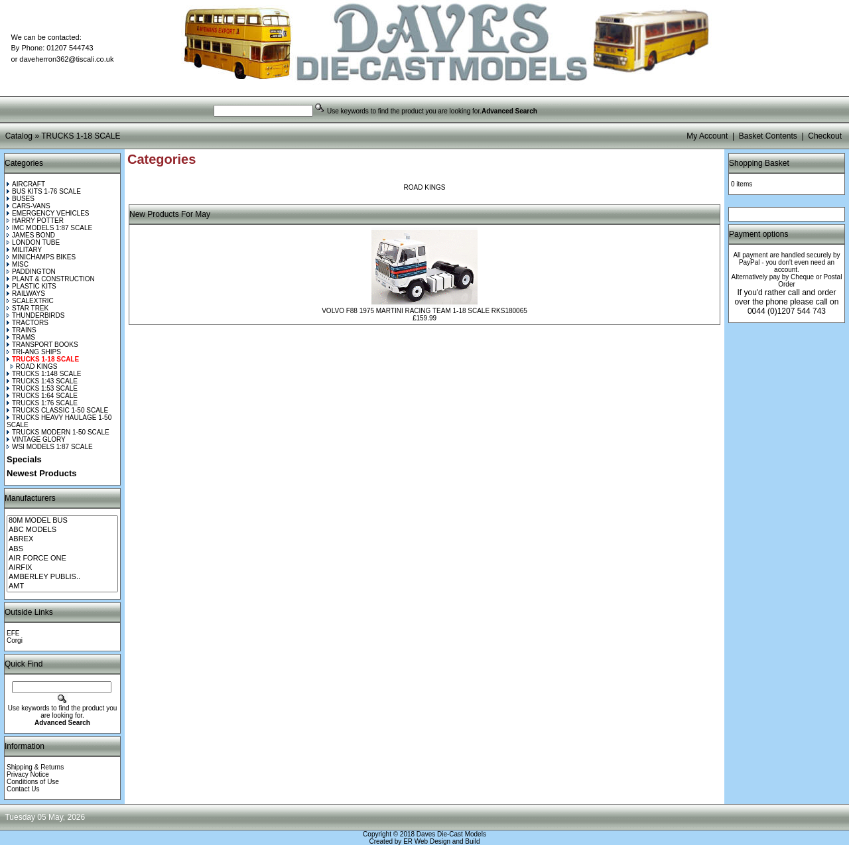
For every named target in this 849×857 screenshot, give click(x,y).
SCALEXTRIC (30, 300)
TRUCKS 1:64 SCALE (42, 395)
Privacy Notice (28, 774)
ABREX (62, 539)
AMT (62, 586)
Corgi (15, 640)
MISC (18, 264)
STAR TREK (27, 308)
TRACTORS (27, 322)
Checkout (825, 136)
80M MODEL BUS (62, 520)
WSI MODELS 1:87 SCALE (50, 446)
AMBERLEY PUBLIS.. (62, 577)
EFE (13, 633)
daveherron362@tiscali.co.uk (66, 59)
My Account (707, 136)
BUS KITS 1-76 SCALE (44, 191)
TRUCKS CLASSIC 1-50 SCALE (57, 410)
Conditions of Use (33, 781)
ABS (62, 549)
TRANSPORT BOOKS (42, 344)
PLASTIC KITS (31, 286)
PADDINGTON (31, 271)
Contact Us (23, 789)
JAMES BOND (31, 235)
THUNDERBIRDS (35, 315)
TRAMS (21, 337)
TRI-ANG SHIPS (34, 352)
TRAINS (21, 330)
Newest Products (41, 473)
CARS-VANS (28, 206)
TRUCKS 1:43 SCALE (42, 381)
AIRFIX (62, 567)
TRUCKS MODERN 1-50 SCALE (58, 432)
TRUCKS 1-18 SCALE (80, 136)
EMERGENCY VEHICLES (48, 213)
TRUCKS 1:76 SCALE (42, 403)
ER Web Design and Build (441, 841)
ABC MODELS (62, 530)
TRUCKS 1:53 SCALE (42, 388)
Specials (24, 459)
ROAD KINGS (34, 366)
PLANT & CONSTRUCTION (51, 279)
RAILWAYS (26, 293)
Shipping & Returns (35, 767)
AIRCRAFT (26, 184)
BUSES (20, 198)
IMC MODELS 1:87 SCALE (49, 227)
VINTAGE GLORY (36, 439)
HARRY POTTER (35, 220)
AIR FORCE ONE (62, 558)
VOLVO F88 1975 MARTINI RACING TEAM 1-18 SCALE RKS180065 (424, 310)
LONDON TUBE (33, 242)
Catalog (19, 136)
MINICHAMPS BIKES (41, 257)
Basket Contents (768, 136)
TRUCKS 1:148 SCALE (44, 373)
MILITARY (24, 249)
